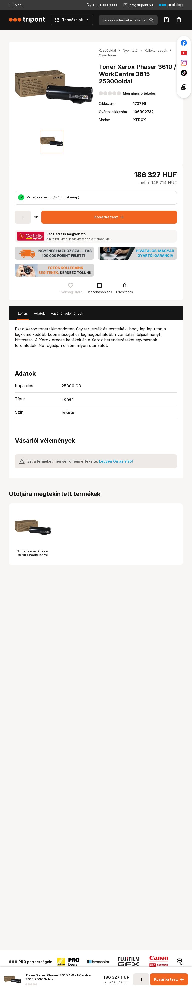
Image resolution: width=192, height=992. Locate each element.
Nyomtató (130, 50)
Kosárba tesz (109, 217)
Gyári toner (107, 55)
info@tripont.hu (141, 5)
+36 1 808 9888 (104, 5)
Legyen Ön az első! (116, 461)
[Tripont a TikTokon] (184, 73)
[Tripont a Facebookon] (184, 43)
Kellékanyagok (156, 50)
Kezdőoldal (107, 50)
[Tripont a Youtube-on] (184, 53)
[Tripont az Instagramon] (184, 63)
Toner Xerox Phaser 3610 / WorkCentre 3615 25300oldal (33, 555)
